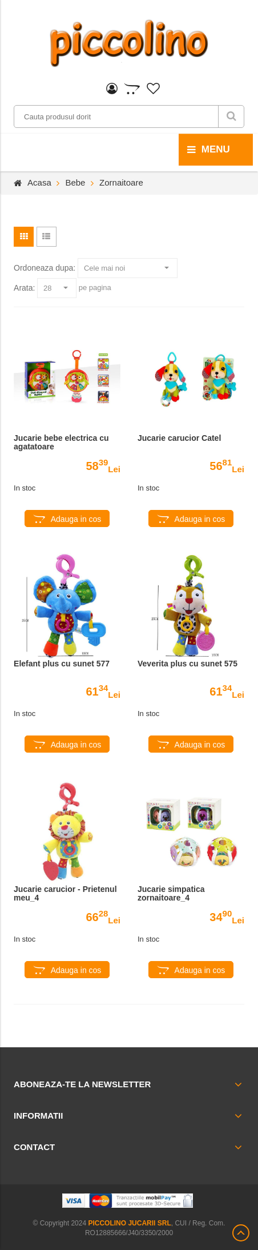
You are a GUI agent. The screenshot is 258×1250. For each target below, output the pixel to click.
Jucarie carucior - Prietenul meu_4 (65, 893)
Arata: (24, 287)
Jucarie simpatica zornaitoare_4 (171, 893)
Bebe (75, 182)
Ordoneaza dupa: (44, 267)
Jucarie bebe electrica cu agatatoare (61, 442)
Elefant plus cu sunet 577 (62, 664)
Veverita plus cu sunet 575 (187, 664)
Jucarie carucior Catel (179, 438)
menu (208, 150)
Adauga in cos (76, 519)
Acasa (39, 182)
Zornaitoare (121, 182)
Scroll (240, 1232)
